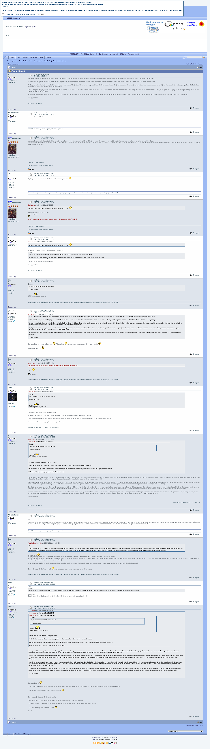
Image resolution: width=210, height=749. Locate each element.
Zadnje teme (103, 54)
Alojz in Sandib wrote (35, 543)
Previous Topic (190, 64)
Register (33, 27)
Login (26, 27)
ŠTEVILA (123, 54)
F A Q (83, 54)
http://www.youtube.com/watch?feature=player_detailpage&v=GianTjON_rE (52, 219)
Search (25, 57)
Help (18, 57)
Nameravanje (114, 54)
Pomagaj (131, 54)
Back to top (12, 110)
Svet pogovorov (12, 61)
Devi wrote (31, 205)
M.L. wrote (31, 314)
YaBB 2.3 (115, 738)
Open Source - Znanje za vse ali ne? (36, 61)
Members (33, 57)
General (21, 61)
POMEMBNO (75, 54)
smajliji (137, 54)
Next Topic (198, 64)
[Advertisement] (105, 45)
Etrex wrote (31, 439)
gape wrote (31, 363)
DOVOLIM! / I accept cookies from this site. (20, 14)
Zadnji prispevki (91, 54)
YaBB (93, 739)
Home (12, 57)
